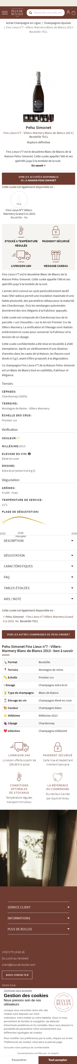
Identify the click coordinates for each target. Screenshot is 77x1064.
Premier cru (46, 677)
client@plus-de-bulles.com (18, 964)
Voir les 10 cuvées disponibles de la (39, 178)
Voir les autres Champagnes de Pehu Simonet (38, 634)
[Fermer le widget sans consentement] (18, 991)
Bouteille (44, 662)
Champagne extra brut (53, 685)
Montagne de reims (51, 670)
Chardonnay (47, 723)
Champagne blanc (50, 708)
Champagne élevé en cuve (55, 700)
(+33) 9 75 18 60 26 (13, 952)
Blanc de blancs (49, 693)
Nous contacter (17, 975)
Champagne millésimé (53, 731)
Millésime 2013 (48, 715)
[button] (38, 540)
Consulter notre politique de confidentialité (26, 1047)
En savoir (38, 165)
